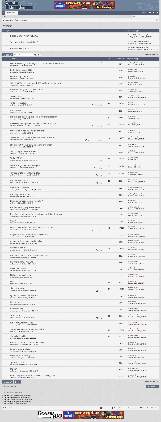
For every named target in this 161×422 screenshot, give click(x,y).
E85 (13, 304)
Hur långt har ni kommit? (21, 194)
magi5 (14, 78)
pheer (14, 283)
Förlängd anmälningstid (20, 275)
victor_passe (16, 160)
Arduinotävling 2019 (19, 48)
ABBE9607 (133, 240)
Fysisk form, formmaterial (21, 322)
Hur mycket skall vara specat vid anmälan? (29, 255)
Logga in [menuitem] (154, 13)
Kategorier (12, 13)
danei (14, 98)
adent (132, 130)
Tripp (131, 37)
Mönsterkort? (16, 302)
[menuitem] (144, 13)
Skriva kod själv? (17, 288)
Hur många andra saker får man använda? (29, 342)
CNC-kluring (15, 110)
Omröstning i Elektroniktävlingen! (25, 165)
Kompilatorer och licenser (21, 349)
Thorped (14, 112)
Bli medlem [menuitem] (158, 13)
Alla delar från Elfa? (18, 336)
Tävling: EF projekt (18, 102)
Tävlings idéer (16, 96)
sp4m (14, 196)
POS (13, 331)
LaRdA (132, 165)
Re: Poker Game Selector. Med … (139, 47)
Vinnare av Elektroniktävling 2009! (25, 172)
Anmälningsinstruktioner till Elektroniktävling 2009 (32, 375)
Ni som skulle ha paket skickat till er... (27, 241)
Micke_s (132, 180)
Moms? (13, 369)
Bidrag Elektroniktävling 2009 (24, 35)
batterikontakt (16, 308)
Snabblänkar (4, 13)
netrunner (15, 344)
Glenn (14, 203)
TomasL (14, 85)
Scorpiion (15, 229)
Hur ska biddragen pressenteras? (25, 207)
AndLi (14, 338)
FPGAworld (133, 96)
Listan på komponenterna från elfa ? (26, 201)
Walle (132, 151)
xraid (13, 147)
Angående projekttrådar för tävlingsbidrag (29, 234)
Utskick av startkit (18, 268)
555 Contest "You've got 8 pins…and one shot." (31, 144)
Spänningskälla (17, 362)
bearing (132, 301)
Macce (14, 153)
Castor (132, 43)
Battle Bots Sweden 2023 (21, 70)
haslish (132, 281)
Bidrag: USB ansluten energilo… (139, 35)
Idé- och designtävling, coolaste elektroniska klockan (33, 116)
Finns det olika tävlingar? (21, 355)
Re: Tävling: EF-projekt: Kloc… (138, 41)
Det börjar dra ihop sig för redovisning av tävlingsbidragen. (36, 214)
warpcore (15, 72)
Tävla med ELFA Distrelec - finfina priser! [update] (32, 137)
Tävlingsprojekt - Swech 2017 (24, 42)
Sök (18, 16)
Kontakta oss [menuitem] (105, 408)
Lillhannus (133, 137)
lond (131, 102)
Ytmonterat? (15, 315)
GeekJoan (133, 82)
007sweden (133, 207)
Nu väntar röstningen (19, 187)
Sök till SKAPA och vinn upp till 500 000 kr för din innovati (35, 83)
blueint (132, 355)
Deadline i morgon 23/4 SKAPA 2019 (26, 89)
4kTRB (132, 144)
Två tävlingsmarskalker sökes (23, 151)
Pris (12, 281)
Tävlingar (7, 26)
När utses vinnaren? (19, 180)
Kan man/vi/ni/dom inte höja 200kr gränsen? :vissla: (33, 227)
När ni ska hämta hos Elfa (21, 261)
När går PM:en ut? (18, 247)
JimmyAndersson (135, 63)
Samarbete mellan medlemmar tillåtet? (27, 329)
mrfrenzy (15, 65)
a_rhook (14, 133)
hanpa (14, 119)
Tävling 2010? (16, 158)
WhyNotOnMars (135, 49)
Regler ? (13, 220)
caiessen (15, 139)
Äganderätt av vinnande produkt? (25, 295)
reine (131, 348)
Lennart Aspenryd (17, 125)
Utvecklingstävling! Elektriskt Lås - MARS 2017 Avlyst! (33, 123)
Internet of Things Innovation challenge (27, 130)
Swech (14, 105)
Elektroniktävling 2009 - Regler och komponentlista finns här (37, 63)
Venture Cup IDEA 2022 (20, 76)
